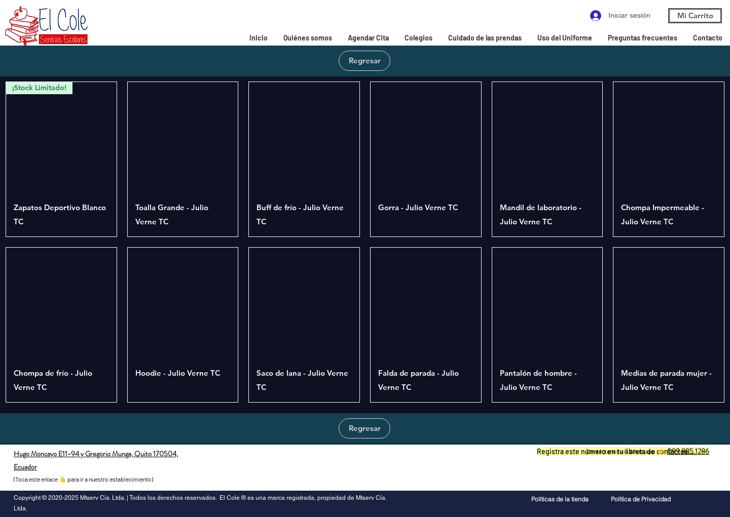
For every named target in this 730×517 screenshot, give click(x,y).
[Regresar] (364, 61)
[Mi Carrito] (695, 15)
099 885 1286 (688, 451)
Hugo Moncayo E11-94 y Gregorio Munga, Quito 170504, (96, 454)
